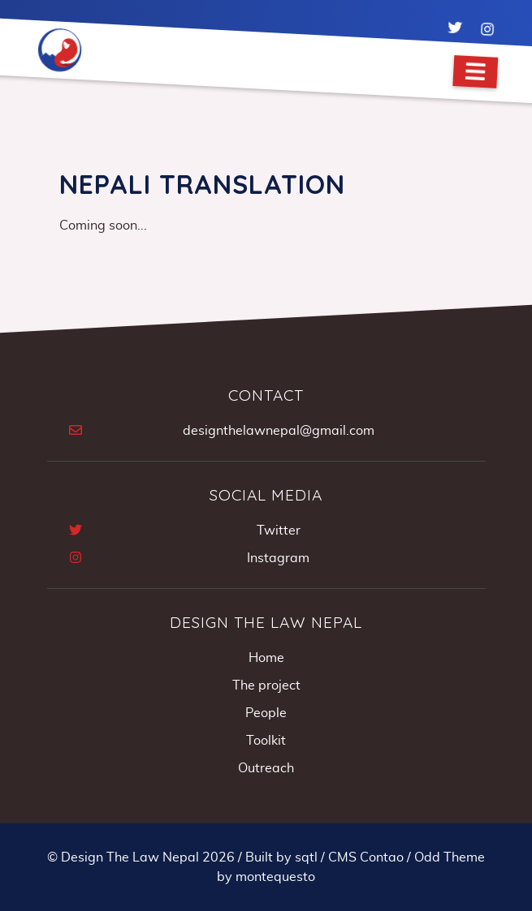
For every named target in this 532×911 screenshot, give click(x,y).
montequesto (275, 876)
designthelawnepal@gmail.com (278, 430)
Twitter (279, 530)
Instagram (278, 558)
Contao (382, 857)
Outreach (266, 768)
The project (266, 685)
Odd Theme (449, 857)
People (266, 713)
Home (266, 657)
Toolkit (266, 740)
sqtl (306, 857)
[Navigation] (475, 71)
